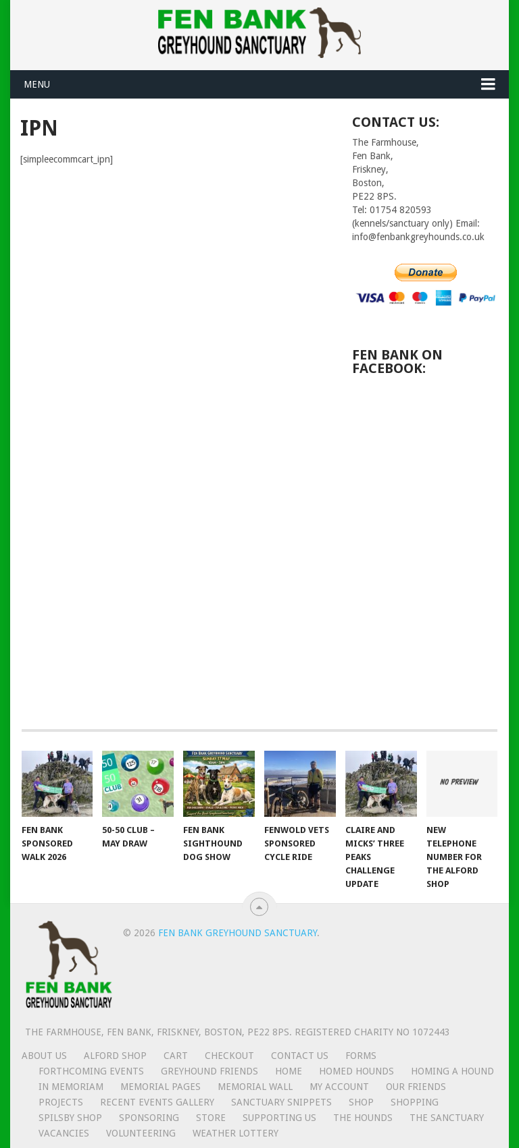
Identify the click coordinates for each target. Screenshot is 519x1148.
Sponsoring (149, 1117)
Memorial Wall (255, 1086)
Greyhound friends (209, 1071)
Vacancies (64, 1133)
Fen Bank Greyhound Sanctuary (237, 932)
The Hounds (363, 1117)
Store (211, 1117)
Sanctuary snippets (281, 1102)
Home (288, 1071)
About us (44, 1055)
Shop (361, 1102)
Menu (37, 84)
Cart (176, 1055)
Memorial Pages (160, 1086)
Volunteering (141, 1133)
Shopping (415, 1102)
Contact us (299, 1055)
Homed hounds (356, 1071)
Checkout (229, 1055)
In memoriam (71, 1086)
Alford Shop (115, 1055)
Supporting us (279, 1117)
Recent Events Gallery (157, 1102)
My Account (339, 1086)
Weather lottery (235, 1133)
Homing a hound (452, 1071)
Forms (360, 1055)
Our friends (416, 1086)
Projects (61, 1102)
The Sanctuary (447, 1117)
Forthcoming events (91, 1071)
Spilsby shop (70, 1117)
